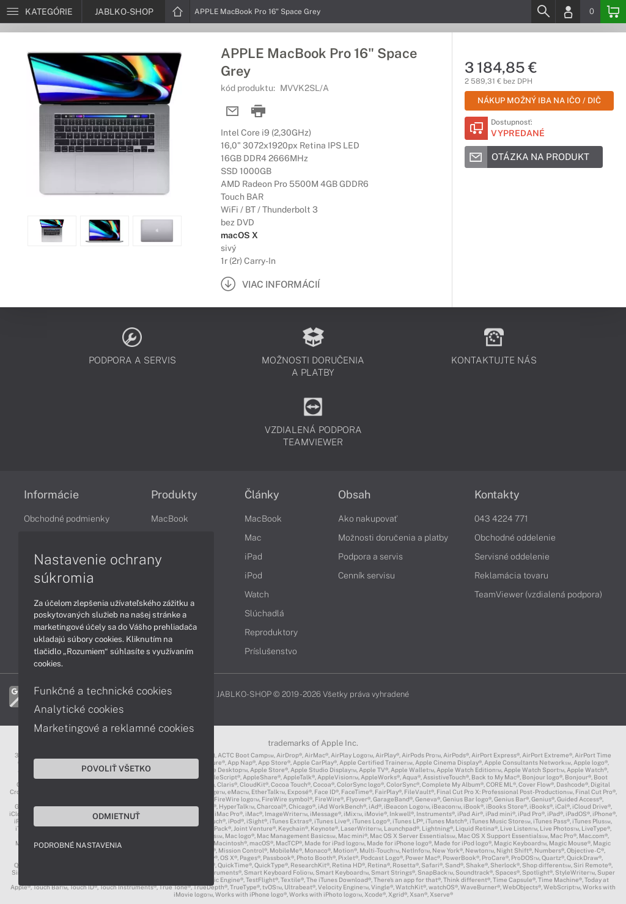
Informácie (51, 494)
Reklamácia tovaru (511, 575)
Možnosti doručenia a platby (393, 537)
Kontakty (497, 494)
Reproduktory (271, 632)
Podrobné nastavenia (78, 845)
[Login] (568, 11)
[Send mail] (233, 111)
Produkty (174, 494)
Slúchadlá (264, 613)
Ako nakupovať (367, 518)
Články (262, 494)
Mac (253, 537)
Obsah (354, 494)
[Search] (543, 11)
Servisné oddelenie (512, 556)
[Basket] (613, 11)
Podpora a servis (370, 556)
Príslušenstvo (271, 651)
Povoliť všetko (116, 768)
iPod (253, 575)
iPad (253, 556)
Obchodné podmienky (66, 518)
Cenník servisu (366, 575)
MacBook (169, 518)
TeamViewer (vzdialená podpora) (538, 594)
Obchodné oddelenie (515, 537)
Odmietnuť (116, 816)
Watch (257, 594)
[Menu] (40, 11)
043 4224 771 (501, 518)
